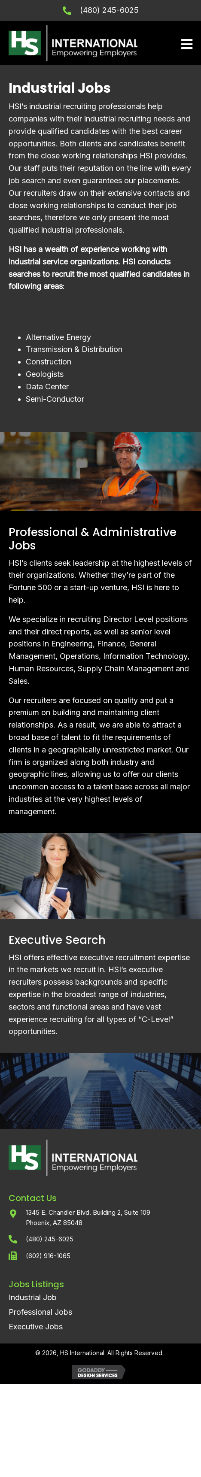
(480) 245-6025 (109, 10)
